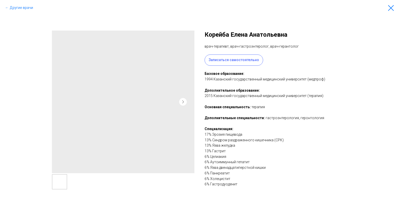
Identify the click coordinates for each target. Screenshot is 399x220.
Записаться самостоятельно (234, 60)
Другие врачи (21, 8)
